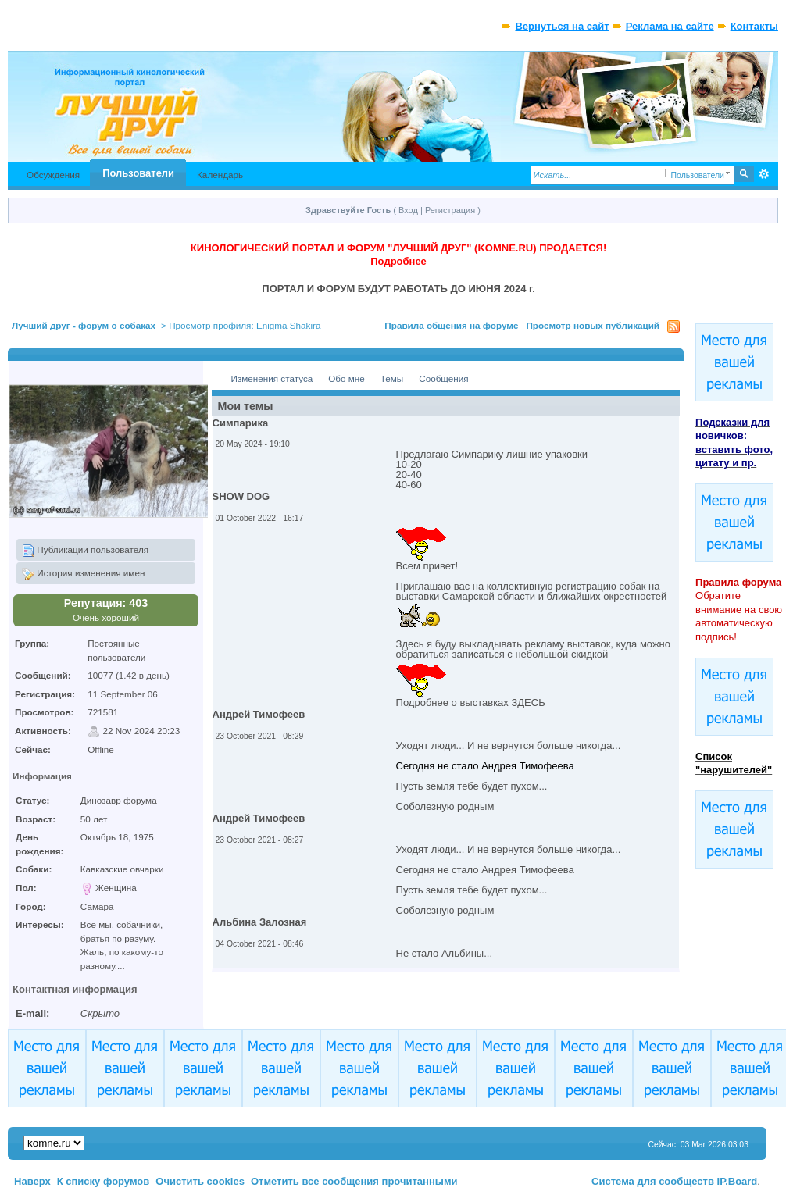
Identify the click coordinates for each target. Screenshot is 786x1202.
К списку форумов (103, 1181)
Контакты (754, 26)
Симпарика (241, 423)
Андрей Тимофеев (259, 714)
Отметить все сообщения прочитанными (354, 1181)
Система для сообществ (652, 1181)
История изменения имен (83, 574)
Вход (408, 210)
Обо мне (346, 378)
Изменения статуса (272, 378)
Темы (391, 378)
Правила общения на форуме (451, 325)
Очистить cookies (200, 1181)
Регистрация (450, 210)
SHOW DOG (241, 496)
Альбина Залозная (260, 922)
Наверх (32, 1181)
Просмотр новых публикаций (592, 325)
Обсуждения (53, 174)
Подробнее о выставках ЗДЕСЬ (470, 702)
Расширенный (764, 174)
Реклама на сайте (670, 26)
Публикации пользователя (85, 550)
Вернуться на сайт (562, 26)
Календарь (220, 174)
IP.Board (737, 1181)
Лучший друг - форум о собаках (83, 325)
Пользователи (138, 173)
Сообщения (443, 378)
